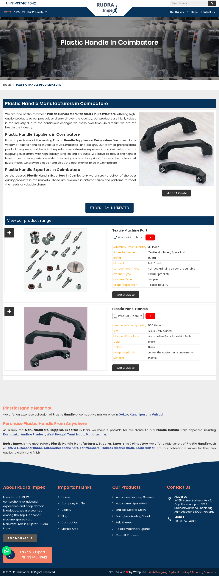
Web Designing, (158, 572)
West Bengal (56, 434)
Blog (65, 516)
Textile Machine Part (129, 230)
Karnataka (11, 434)
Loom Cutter (145, 448)
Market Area (70, 529)
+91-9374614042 (21, 3)
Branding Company (204, 572)
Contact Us (208, 12)
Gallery (66, 510)
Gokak (123, 414)
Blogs (194, 12)
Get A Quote (176, 193)
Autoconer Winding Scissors (135, 497)
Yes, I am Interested (109, 207)
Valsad (157, 414)
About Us (19, 11)
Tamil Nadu (76, 434)
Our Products (37, 12)
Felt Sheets (124, 522)
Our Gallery (179, 12)
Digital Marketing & (180, 572)
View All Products (128, 535)
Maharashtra (96, 434)
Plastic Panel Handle (130, 309)
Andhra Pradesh (33, 434)
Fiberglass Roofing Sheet (133, 516)
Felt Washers (90, 448)
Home (8, 11)
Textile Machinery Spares (133, 529)
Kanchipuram (140, 414)
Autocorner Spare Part (61, 448)
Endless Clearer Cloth (117, 448)
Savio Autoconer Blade (25, 448)
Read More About (20, 538)
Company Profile (73, 503)
